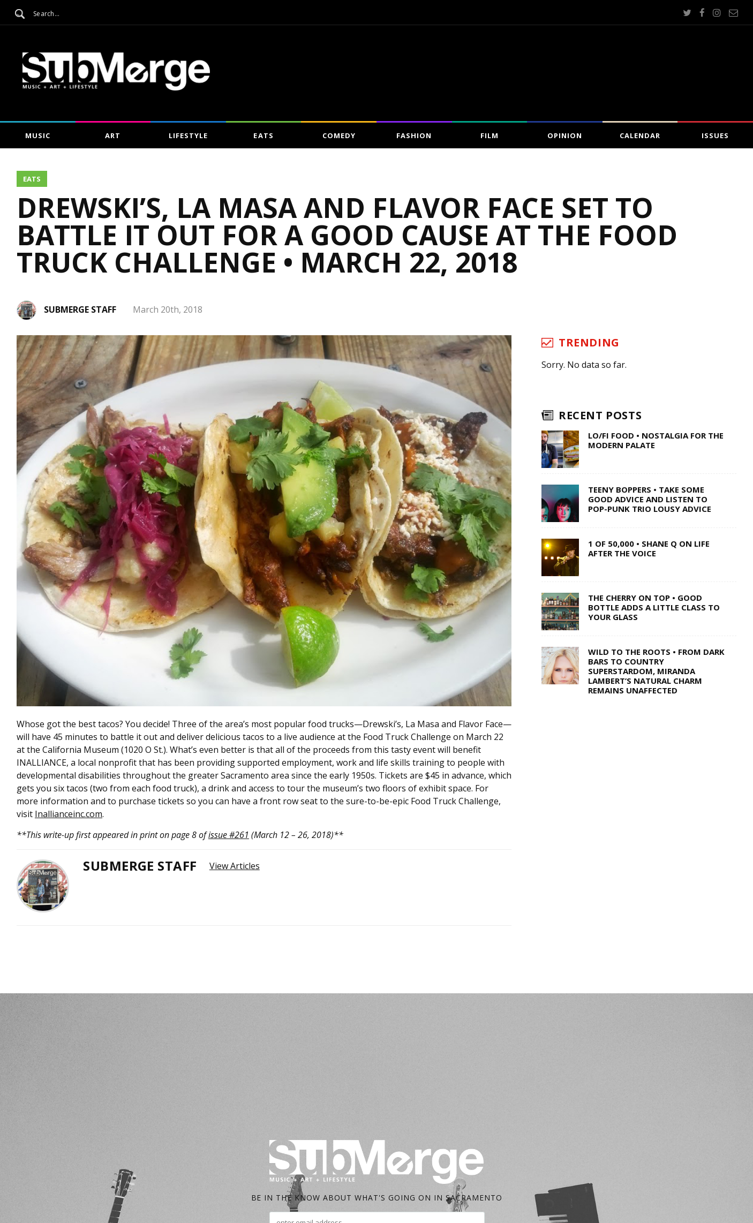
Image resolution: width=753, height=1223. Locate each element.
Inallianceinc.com (68, 814)
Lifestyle (188, 135)
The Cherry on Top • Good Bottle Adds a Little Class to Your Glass (654, 607)
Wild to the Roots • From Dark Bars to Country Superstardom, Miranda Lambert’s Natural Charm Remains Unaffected (656, 671)
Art (113, 135)
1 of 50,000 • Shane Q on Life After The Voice (649, 548)
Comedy (339, 135)
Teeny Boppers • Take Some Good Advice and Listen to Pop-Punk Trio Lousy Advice (649, 499)
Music (37, 135)
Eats (263, 135)
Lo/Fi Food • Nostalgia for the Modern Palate (656, 440)
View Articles (234, 866)
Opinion (564, 135)
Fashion (414, 135)
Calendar (640, 135)
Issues (715, 135)
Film (489, 135)
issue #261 (228, 835)
